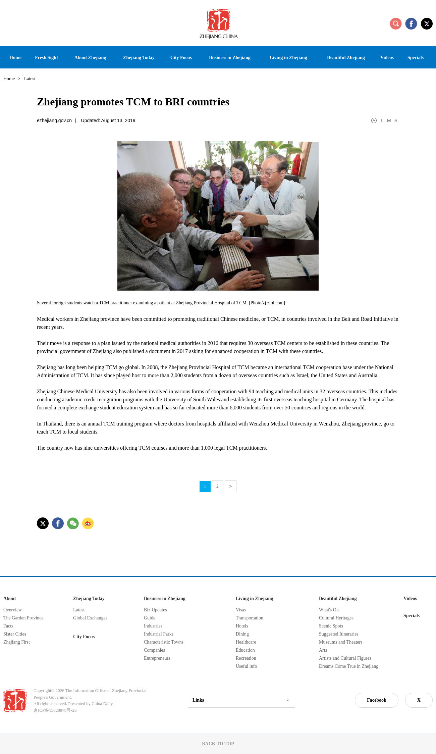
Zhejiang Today (89, 598)
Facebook (376, 700)
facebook (411, 23)
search (396, 23)
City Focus (84, 636)
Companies (154, 650)
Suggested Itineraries (339, 634)
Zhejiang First (16, 642)
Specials (411, 615)
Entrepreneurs (157, 658)
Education (245, 650)
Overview (12, 609)
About (9, 598)
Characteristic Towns (163, 642)
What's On (329, 609)
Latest (79, 609)
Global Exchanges (90, 617)
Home (9, 78)
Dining (242, 634)
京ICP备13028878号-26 (55, 710)
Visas (241, 609)
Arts (323, 650)
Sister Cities (14, 634)
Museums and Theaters (341, 642)
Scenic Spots (331, 626)
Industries (153, 626)
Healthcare (246, 642)
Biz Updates (155, 609)
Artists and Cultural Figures (345, 658)
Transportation (249, 617)
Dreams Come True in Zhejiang (348, 666)
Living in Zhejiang (254, 598)
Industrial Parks (158, 634)
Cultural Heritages (336, 617)
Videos (410, 598)
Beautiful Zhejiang (338, 598)
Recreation (246, 658)
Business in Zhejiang (164, 598)
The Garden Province (23, 617)
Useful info (246, 666)
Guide (149, 617)
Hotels (242, 626)
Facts (8, 626)
